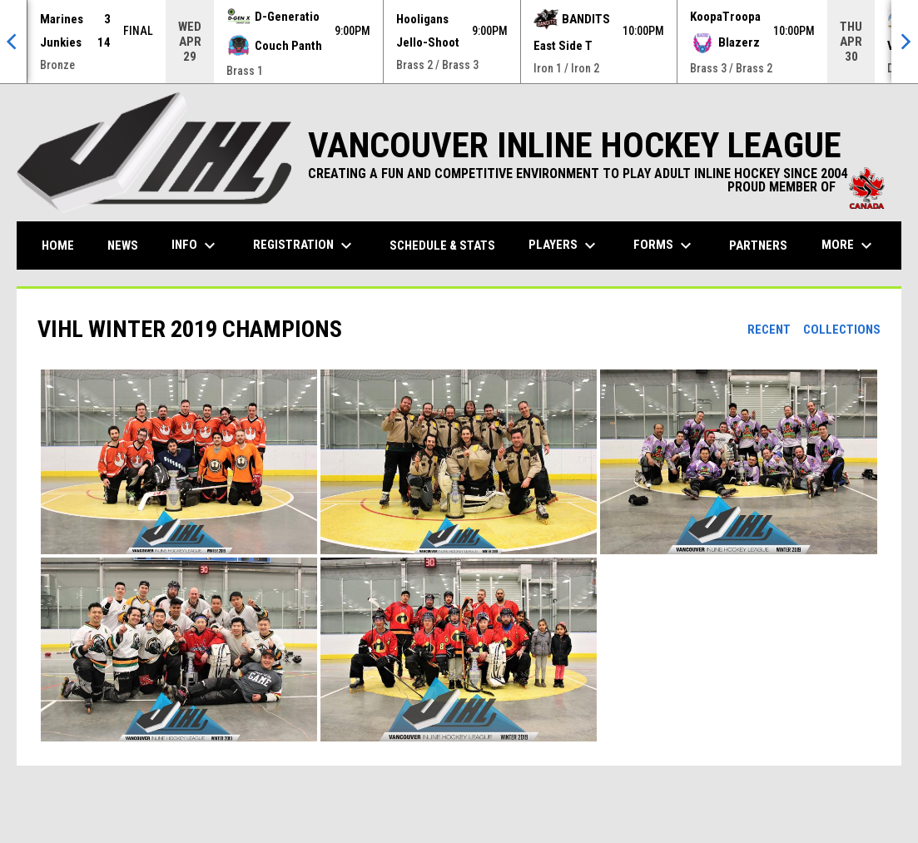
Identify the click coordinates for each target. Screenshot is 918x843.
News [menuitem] (122, 245)
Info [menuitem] (195, 245)
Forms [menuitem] (664, 245)
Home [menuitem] (58, 245)
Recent (769, 329)
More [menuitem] (848, 245)
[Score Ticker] (459, 41)
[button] (179, 461)
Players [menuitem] (564, 245)
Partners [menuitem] (758, 245)
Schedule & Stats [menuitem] (442, 245)
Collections (842, 329)
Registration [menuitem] (304, 245)
